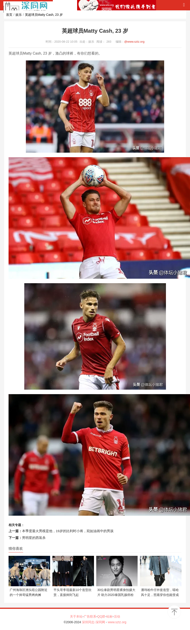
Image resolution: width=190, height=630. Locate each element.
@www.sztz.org (134, 41)
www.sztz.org (117, 622)
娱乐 (19, 14)
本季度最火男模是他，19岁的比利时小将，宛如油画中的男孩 (68, 531)
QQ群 (101, 616)
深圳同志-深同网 (94, 622)
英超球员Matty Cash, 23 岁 (44, 14)
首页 (9, 14)
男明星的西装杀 (34, 538)
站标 (109, 616)
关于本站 (76, 616)
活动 (117, 616)
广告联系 (90, 616)
